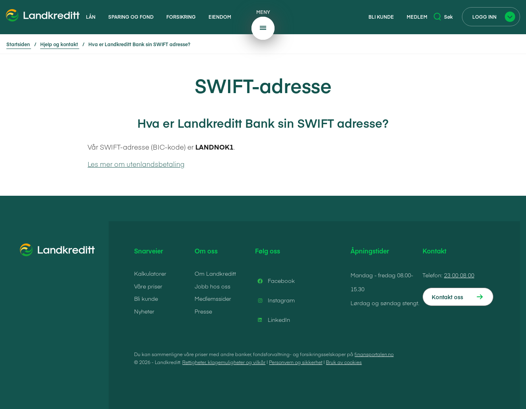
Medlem (417, 17)
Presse (203, 311)
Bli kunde (381, 17)
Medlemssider (213, 298)
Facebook (275, 281)
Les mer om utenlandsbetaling (136, 164)
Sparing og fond (131, 17)
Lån (90, 17)
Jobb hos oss (212, 286)
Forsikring (181, 17)
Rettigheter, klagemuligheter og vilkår (223, 362)
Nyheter (144, 311)
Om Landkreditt (215, 273)
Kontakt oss (447, 297)
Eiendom (219, 17)
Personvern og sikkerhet (295, 362)
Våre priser (148, 286)
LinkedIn (272, 320)
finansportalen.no (374, 354)
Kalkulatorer (150, 273)
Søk (443, 17)
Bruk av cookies (344, 362)
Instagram (275, 300)
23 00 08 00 (459, 275)
